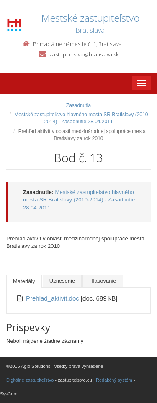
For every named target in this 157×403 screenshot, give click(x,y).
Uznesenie (62, 281)
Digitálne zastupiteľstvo (30, 380)
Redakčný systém (114, 380)
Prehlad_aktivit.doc (53, 298)
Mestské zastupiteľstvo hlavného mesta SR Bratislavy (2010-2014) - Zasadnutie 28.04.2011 (79, 200)
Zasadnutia (78, 105)
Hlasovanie (102, 281)
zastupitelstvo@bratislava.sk (83, 54)
